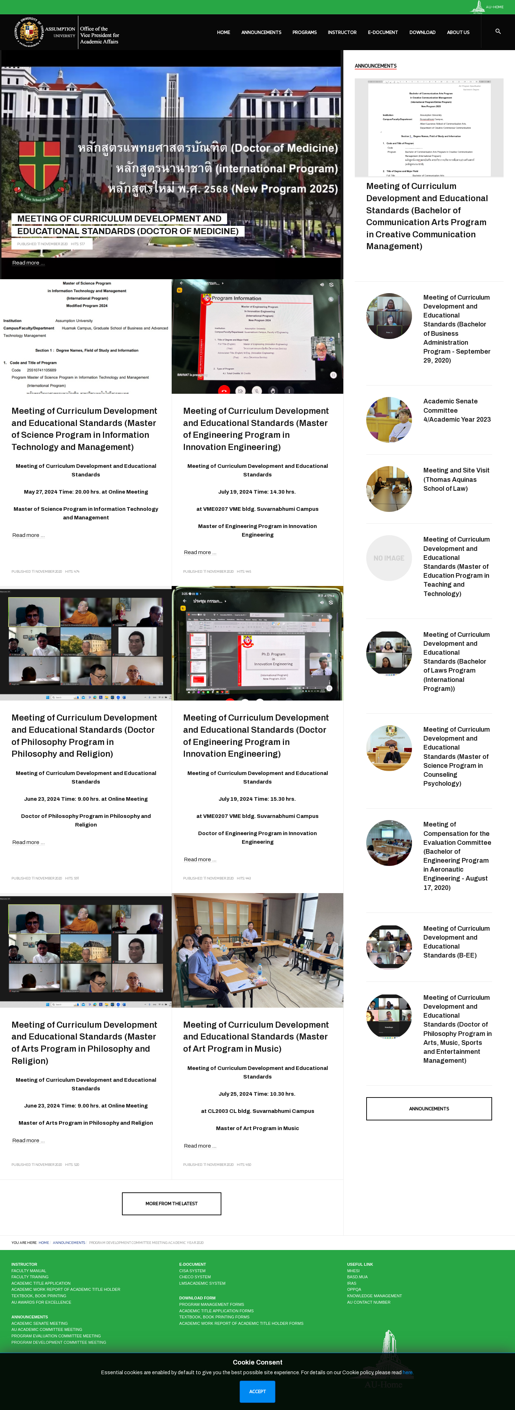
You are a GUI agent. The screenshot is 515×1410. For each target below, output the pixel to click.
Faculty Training (30, 1277)
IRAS (352, 1283)
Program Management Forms (211, 1304)
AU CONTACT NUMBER (369, 1302)
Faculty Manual (28, 1271)
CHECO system (195, 1277)
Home (223, 32)
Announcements (261, 32)
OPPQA (354, 1289)
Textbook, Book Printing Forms (214, 1317)
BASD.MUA (357, 1277)
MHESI (353, 1271)
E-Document (383, 32)
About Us (458, 32)
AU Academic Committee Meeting (46, 1329)
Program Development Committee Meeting (58, 1342)
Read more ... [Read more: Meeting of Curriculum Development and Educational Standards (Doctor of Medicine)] (28, 263)
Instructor (342, 32)
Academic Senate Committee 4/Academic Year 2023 (457, 410)
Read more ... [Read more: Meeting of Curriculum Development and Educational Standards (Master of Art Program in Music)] (200, 1146)
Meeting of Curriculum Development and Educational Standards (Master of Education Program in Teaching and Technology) (456, 566)
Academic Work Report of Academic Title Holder (65, 1289)
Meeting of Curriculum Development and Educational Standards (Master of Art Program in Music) (256, 1036)
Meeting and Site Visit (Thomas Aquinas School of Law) (456, 479)
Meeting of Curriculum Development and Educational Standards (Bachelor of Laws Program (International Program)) (456, 661)
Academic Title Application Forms (216, 1311)
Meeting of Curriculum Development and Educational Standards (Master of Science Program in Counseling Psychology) (456, 756)
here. (408, 1372)
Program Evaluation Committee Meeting (56, 1336)
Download (422, 32)
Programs (305, 32)
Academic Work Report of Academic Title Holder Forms (241, 1323)
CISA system (192, 1271)
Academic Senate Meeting (39, 1323)
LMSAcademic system (202, 1283)
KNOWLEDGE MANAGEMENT (374, 1296)
